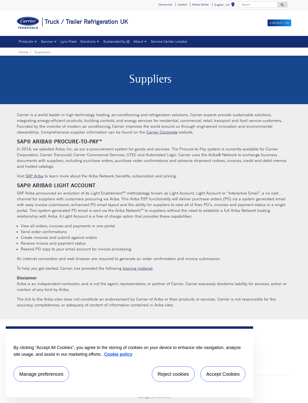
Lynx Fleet (68, 41)
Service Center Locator (169, 41)
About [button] (138, 41)
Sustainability (117, 42)
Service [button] (47, 41)
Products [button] (26, 41)
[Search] (257, 4)
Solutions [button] (88, 41)
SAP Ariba (34, 176)
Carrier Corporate (162, 132)
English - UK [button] (225, 5)
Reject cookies (173, 374)
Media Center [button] (200, 4)
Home (23, 52)
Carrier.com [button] (166, 4)
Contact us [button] (279, 23)
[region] (129, 361)
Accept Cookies (223, 374)
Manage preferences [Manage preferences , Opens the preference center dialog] (41, 374)
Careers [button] (182, 4)
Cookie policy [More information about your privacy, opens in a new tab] (118, 354)
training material (137, 268)
